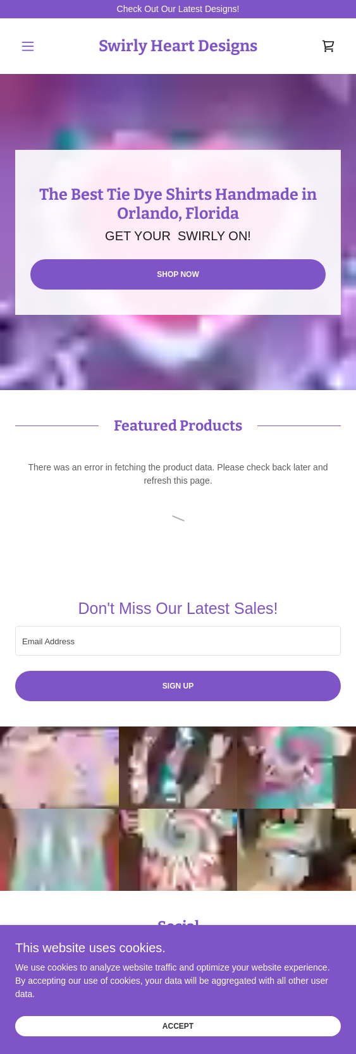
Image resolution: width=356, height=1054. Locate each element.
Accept (178, 1027)
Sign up (178, 686)
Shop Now (178, 274)
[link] (178, 46)
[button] (39, 46)
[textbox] (178, 641)
